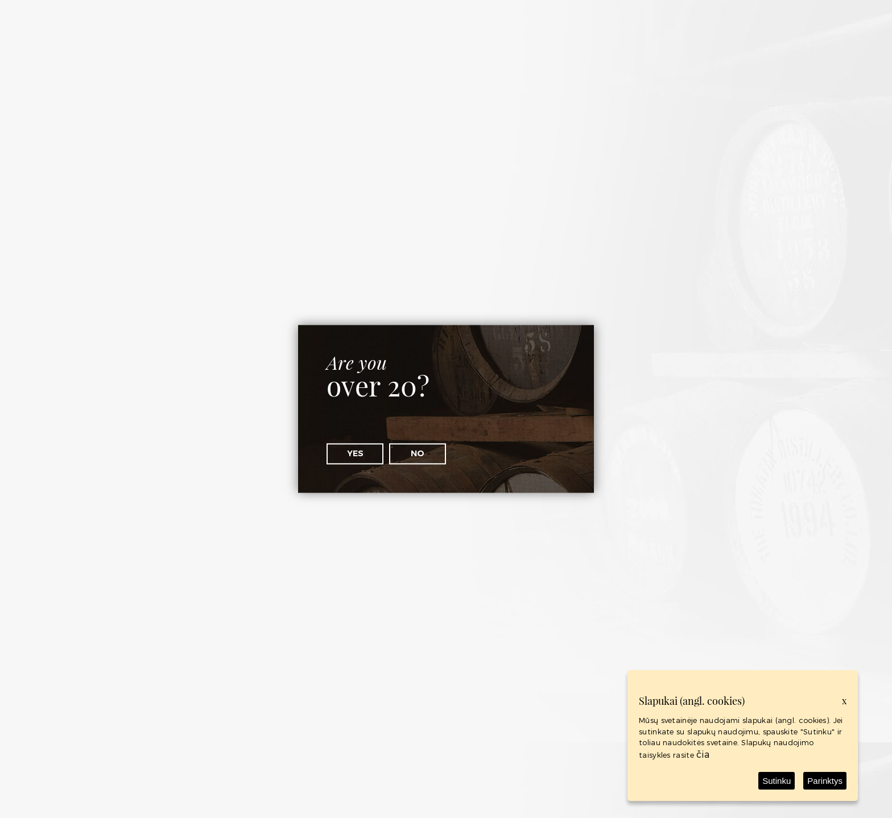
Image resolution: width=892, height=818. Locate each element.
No (417, 453)
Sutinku (776, 781)
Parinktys (825, 781)
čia (702, 754)
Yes (355, 453)
